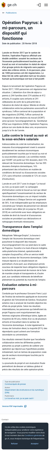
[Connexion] (38, 5)
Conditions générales (33, 435)
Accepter (35, 444)
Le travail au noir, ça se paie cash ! (19, 398)
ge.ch (12, 5)
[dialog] (25, 436)
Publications (11, 13)
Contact (5, 420)
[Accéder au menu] (46, 5)
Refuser (14, 444)
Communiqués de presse (15, 384)
